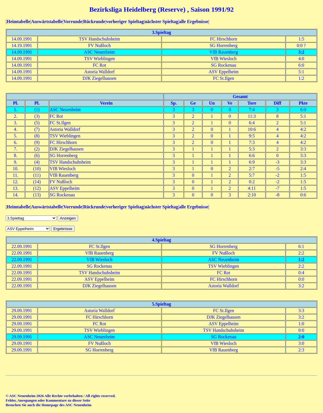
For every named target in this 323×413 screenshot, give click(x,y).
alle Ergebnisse (193, 21)
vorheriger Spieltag (125, 21)
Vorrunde (72, 21)
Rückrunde (94, 21)
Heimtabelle (18, 21)
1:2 (301, 259)
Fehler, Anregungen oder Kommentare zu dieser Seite (48, 400)
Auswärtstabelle (46, 21)
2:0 (301, 336)
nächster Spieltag (161, 21)
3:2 (301, 52)
